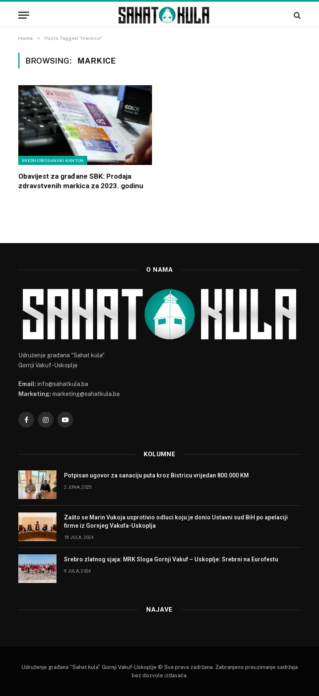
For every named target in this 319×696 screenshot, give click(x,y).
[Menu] (23, 15)
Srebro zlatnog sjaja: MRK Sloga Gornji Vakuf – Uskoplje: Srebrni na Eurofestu (171, 559)
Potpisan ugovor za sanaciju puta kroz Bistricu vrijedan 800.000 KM (156, 475)
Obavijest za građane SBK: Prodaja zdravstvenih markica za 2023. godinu (80, 181)
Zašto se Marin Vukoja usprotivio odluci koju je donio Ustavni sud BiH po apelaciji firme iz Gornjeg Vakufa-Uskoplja (176, 521)
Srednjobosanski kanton (53, 160)
